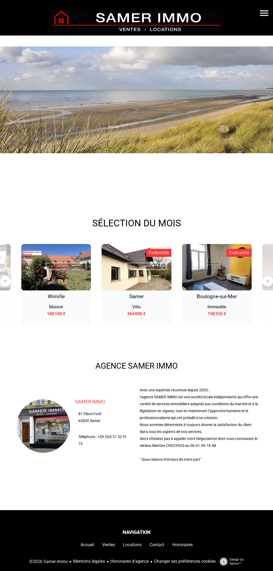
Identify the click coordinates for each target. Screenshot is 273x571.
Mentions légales (89, 561)
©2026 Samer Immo (48, 561)
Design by (230, 562)
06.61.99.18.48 (203, 445)
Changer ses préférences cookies (185, 561)
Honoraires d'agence (129, 561)
